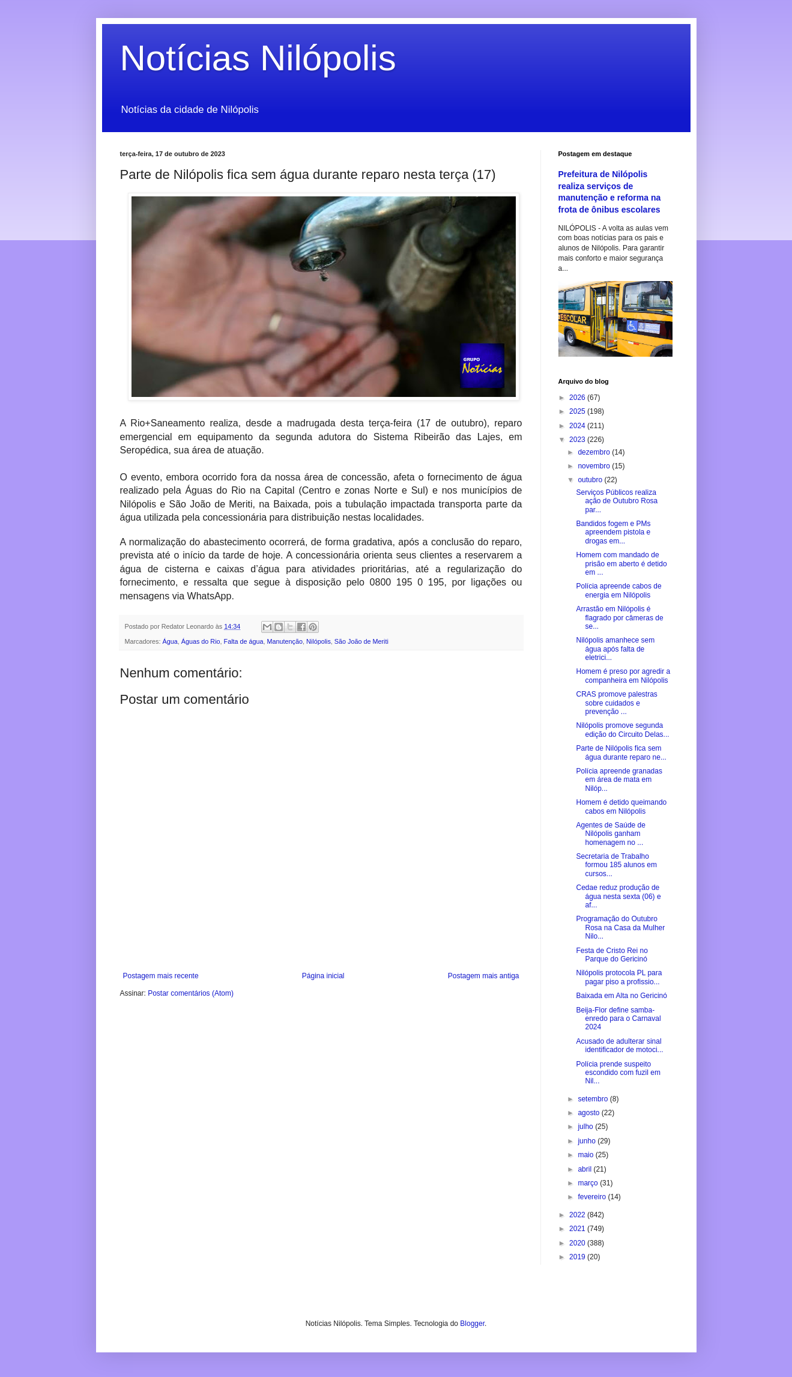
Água (170, 641)
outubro (591, 480)
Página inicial (323, 976)
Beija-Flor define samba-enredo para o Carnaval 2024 (618, 1019)
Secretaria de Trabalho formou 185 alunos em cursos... (616, 865)
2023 (578, 439)
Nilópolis (318, 641)
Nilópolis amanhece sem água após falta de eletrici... (615, 649)
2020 (578, 1243)
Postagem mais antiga (483, 976)
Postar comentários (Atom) (191, 993)
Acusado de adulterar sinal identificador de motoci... (619, 1045)
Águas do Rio (200, 641)
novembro (595, 466)
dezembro (595, 452)
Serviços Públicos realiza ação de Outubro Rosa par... (616, 501)
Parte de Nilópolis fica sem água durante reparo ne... (621, 752)
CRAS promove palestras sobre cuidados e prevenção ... (616, 703)
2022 (578, 1215)
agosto (589, 1113)
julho (586, 1126)
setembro (593, 1099)
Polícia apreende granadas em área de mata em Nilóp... (619, 780)
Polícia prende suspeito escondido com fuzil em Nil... (618, 1073)
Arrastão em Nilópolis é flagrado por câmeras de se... (619, 618)
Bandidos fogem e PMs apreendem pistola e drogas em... (613, 532)
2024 (578, 426)
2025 (578, 411)
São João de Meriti (361, 641)
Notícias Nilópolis (258, 58)
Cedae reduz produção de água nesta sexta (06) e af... (618, 896)
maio (586, 1155)
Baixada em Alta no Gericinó (621, 995)
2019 (578, 1257)
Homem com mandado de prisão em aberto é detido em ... (621, 564)
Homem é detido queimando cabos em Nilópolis (621, 806)
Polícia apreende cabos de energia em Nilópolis (618, 590)
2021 (578, 1228)
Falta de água (244, 641)
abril (585, 1169)
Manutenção (285, 641)
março (589, 1183)
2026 (578, 397)
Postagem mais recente (161, 976)
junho (587, 1141)
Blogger (472, 1323)
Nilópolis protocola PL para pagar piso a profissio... (619, 977)
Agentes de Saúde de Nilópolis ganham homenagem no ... (610, 834)
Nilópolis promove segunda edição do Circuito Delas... (622, 729)
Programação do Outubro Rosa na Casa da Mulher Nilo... (620, 927)
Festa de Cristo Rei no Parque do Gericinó (611, 954)
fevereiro (593, 1197)
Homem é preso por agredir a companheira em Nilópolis (623, 675)
